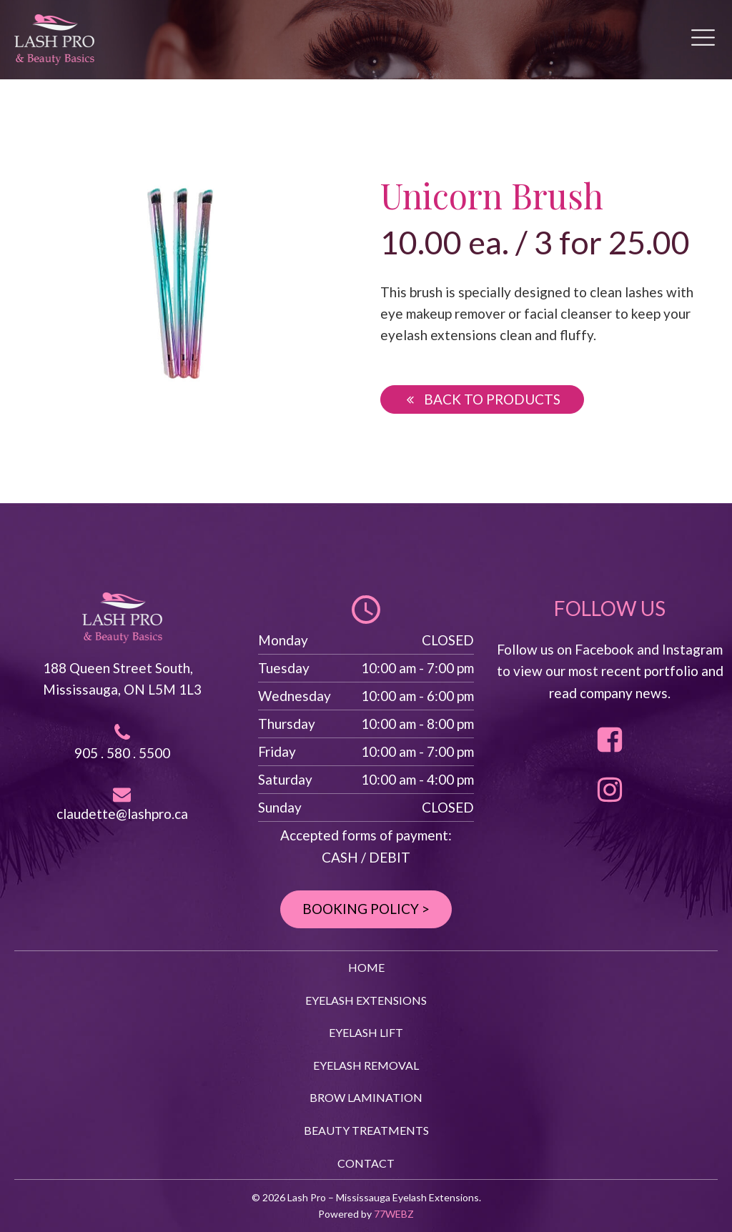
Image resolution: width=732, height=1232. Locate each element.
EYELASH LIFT (366, 1032)
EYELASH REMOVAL (366, 1065)
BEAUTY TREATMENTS (366, 1130)
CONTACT (366, 1163)
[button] (482, 399)
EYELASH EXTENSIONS (366, 1000)
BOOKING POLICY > (366, 908)
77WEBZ (394, 1214)
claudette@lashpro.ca (122, 813)
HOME (366, 967)
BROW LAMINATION (366, 1097)
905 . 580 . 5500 (122, 753)
